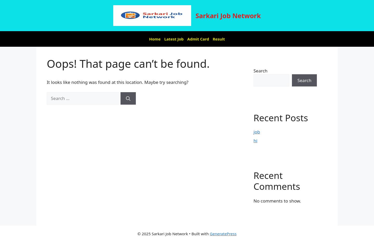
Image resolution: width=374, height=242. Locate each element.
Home (155, 39)
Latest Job (174, 39)
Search (260, 71)
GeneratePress (223, 233)
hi (255, 141)
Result (219, 39)
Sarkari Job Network (228, 15)
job (256, 132)
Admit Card (198, 39)
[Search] (128, 98)
